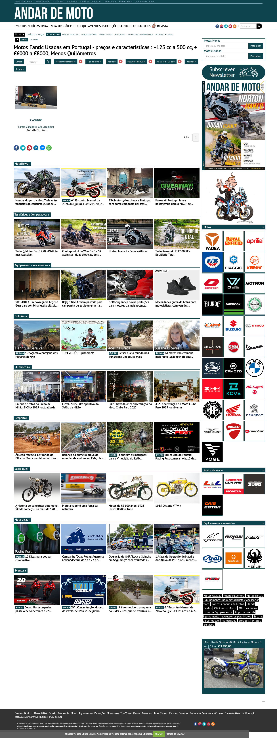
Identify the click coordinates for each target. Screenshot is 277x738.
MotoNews (22, 163)
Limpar (19, 61)
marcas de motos (70, 34)
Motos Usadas (212, 602)
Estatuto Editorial (178, 719)
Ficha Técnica (160, 719)
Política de (175, 733)
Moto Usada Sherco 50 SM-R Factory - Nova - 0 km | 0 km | (233, 671)
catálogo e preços (35, 34)
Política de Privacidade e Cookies (206, 719)
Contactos (147, 719)
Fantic (112, 61)
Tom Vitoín (63, 719)
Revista (162, 26)
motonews (120, 34)
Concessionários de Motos (228, 610)
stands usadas (106, 34)
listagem (34, 39)
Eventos (21, 26)
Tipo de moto (94, 61)
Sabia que (21, 469)
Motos (74, 26)
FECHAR (159, 733)
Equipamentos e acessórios (32, 265)
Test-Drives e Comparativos (32, 214)
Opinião (63, 26)
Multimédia (22, 367)
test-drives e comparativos (140, 34)
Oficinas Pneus (248, 614)
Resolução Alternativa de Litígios (30, 723)
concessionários (88, 34)
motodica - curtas (164, 34)
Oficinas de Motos (225, 614)
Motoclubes (142, 26)
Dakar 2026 (49, 26)
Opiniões (21, 316)
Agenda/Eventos (234, 602)
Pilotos (256, 627)
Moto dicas (22, 519)
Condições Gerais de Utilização (239, 719)
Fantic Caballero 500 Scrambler (36, 126)
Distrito (20, 69)
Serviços (125, 26)
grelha (24, 39)
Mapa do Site (55, 723)
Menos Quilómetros (65, 61)
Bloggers (244, 627)
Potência (191, 61)
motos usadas (53, 34)
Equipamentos (90, 26)
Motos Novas (255, 602)
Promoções (110, 26)
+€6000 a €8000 (136, 61)
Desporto (21, 418)
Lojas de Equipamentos (218, 618)
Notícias (34, 26)
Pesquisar (255, 45)
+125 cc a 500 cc (166, 61)
